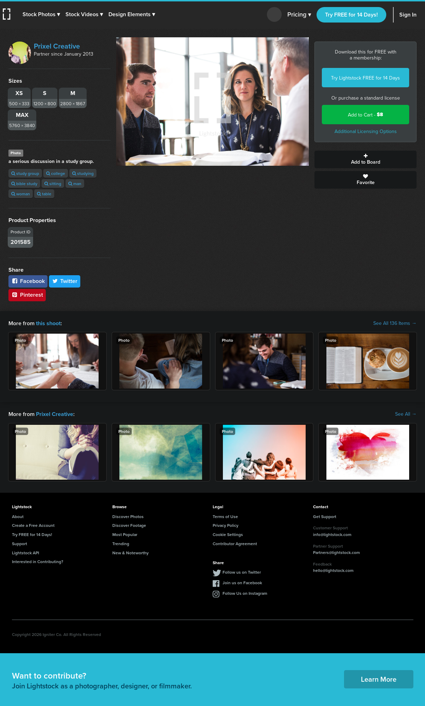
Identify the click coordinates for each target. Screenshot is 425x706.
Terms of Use (225, 516)
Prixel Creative (57, 46)
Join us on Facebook (242, 582)
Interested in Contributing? (37, 561)
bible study (24, 184)
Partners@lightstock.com (336, 552)
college (55, 173)
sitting (52, 184)
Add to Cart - (365, 114)
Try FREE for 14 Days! (351, 15)
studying (83, 173)
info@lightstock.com (332, 534)
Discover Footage (129, 525)
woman (20, 194)
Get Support (324, 516)
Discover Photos (128, 516)
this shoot (48, 323)
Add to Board (365, 159)
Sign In (408, 15)
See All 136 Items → (395, 323)
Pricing (299, 15)
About (18, 516)
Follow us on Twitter (242, 571)
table (44, 194)
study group (25, 173)
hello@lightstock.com (333, 570)
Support (19, 543)
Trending (120, 543)
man (74, 184)
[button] (41, 14)
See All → (406, 413)
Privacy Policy (225, 525)
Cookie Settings (228, 534)
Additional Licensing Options (366, 131)
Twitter (65, 281)
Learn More (378, 678)
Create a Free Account (33, 525)
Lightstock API (25, 552)
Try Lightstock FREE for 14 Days (365, 77)
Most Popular (124, 534)
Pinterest (27, 295)
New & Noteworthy (130, 552)
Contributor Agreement (235, 543)
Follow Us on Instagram (245, 592)
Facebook (28, 281)
